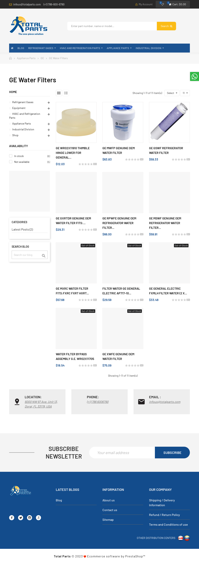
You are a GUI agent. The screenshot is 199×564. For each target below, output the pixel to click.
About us (108, 500)
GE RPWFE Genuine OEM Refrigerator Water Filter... (119, 222)
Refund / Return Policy (164, 515)
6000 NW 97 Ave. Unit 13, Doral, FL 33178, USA (41, 404)
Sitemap (108, 520)
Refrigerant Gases (22, 102)
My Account (144, 4)
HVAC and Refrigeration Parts (24, 115)
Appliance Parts (21, 123)
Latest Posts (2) (22, 229)
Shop (15, 135)
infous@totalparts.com (27, 4)
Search (166, 26)
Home (13, 92)
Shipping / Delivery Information (162, 503)
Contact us (109, 510)
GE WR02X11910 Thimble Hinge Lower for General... (73, 152)
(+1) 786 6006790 (97, 401)
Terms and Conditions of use (168, 525)
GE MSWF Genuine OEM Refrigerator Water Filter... (165, 222)
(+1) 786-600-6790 (54, 4)
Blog (59, 500)
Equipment (18, 108)
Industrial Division (23, 129)
